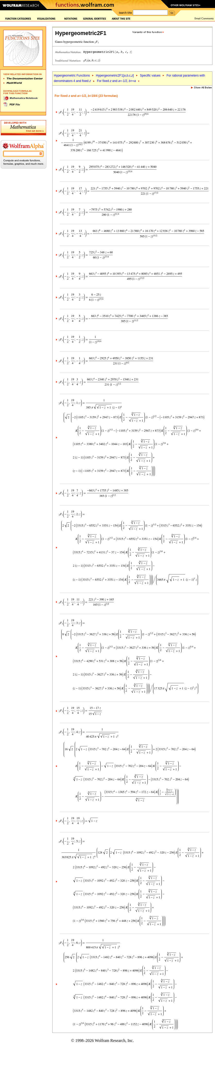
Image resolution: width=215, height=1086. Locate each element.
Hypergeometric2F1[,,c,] (115, 75)
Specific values (150, 75)
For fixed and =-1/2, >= (116, 81)
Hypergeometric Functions (72, 75)
